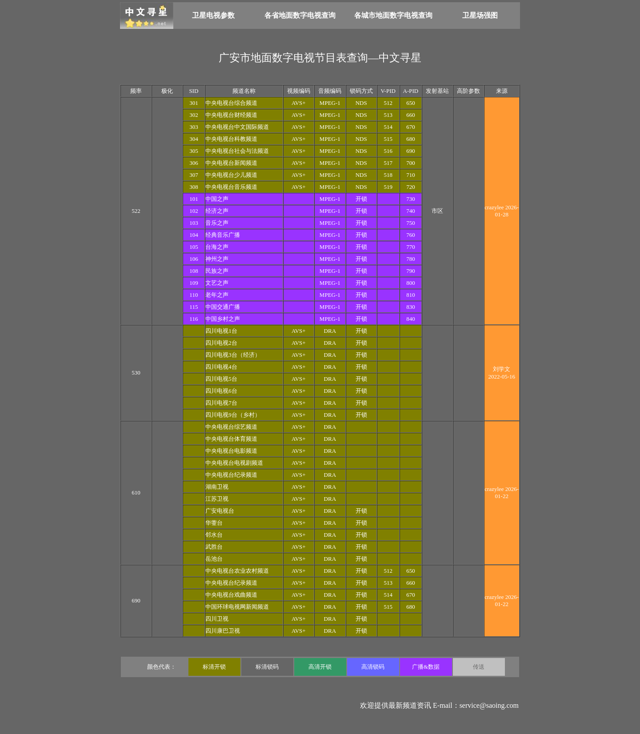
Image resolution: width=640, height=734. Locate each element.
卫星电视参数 (213, 15)
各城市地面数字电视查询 (393, 15)
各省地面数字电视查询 (300, 15)
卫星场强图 (480, 15)
